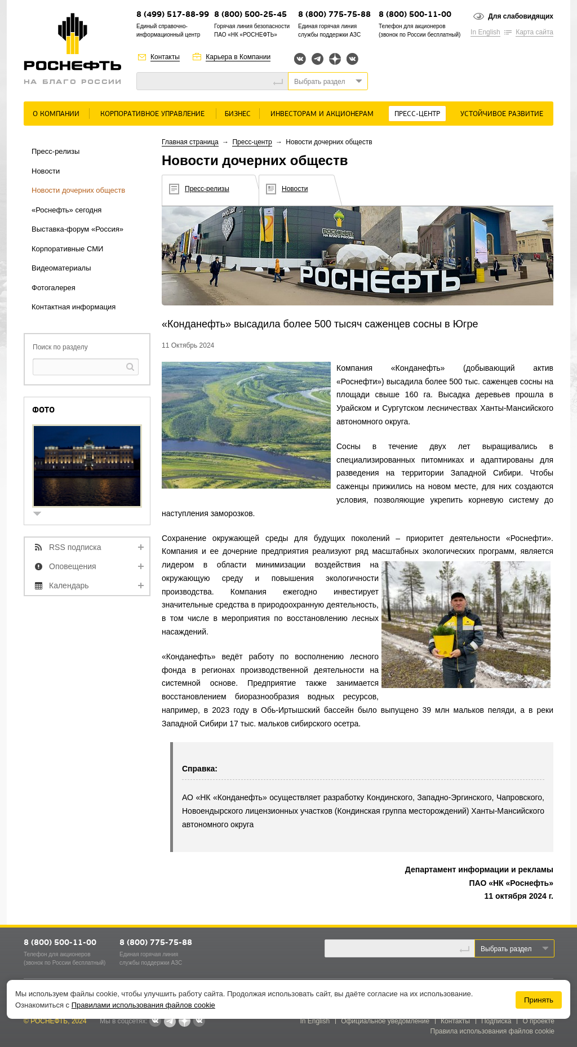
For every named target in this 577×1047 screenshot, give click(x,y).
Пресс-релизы (55, 151)
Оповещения (72, 566)
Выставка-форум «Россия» (77, 229)
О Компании (56, 114)
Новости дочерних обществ (78, 190)
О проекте (538, 1021)
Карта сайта (534, 32)
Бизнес (238, 114)
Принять (538, 1000)
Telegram (317, 59)
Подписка (496, 1021)
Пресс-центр (417, 114)
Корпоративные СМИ (67, 249)
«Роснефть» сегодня (66, 210)
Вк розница (352, 59)
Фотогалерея (54, 287)
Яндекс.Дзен (335, 59)
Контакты (165, 57)
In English (485, 32)
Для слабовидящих (520, 16)
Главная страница (190, 142)
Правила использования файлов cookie (492, 1031)
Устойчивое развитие (501, 114)
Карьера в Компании (238, 57)
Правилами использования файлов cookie (143, 1005)
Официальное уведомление (385, 1021)
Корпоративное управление (152, 114)
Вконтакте (300, 59)
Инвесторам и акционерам (322, 114)
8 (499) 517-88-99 (172, 15)
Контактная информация (74, 307)
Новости (46, 171)
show (41, 515)
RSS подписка (75, 547)
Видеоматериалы (61, 268)
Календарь (69, 585)
